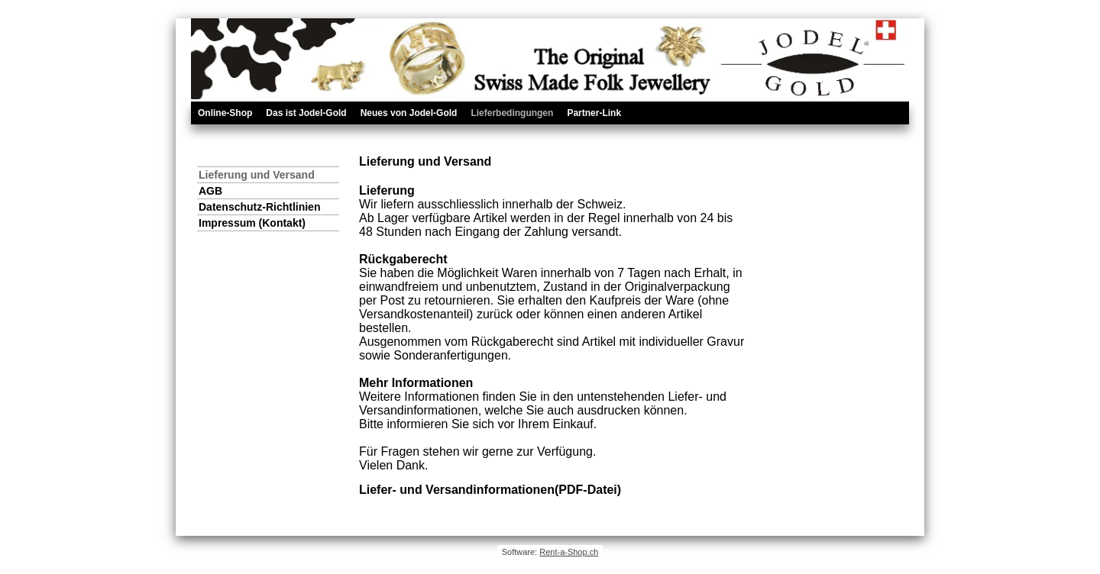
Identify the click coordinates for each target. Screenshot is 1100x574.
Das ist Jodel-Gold (306, 113)
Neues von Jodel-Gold (409, 113)
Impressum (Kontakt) (252, 223)
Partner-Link (594, 113)
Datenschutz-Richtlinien (259, 207)
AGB (210, 191)
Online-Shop (225, 113)
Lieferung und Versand (257, 175)
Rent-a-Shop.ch (568, 551)
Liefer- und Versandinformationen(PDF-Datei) (490, 489)
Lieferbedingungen (512, 113)
